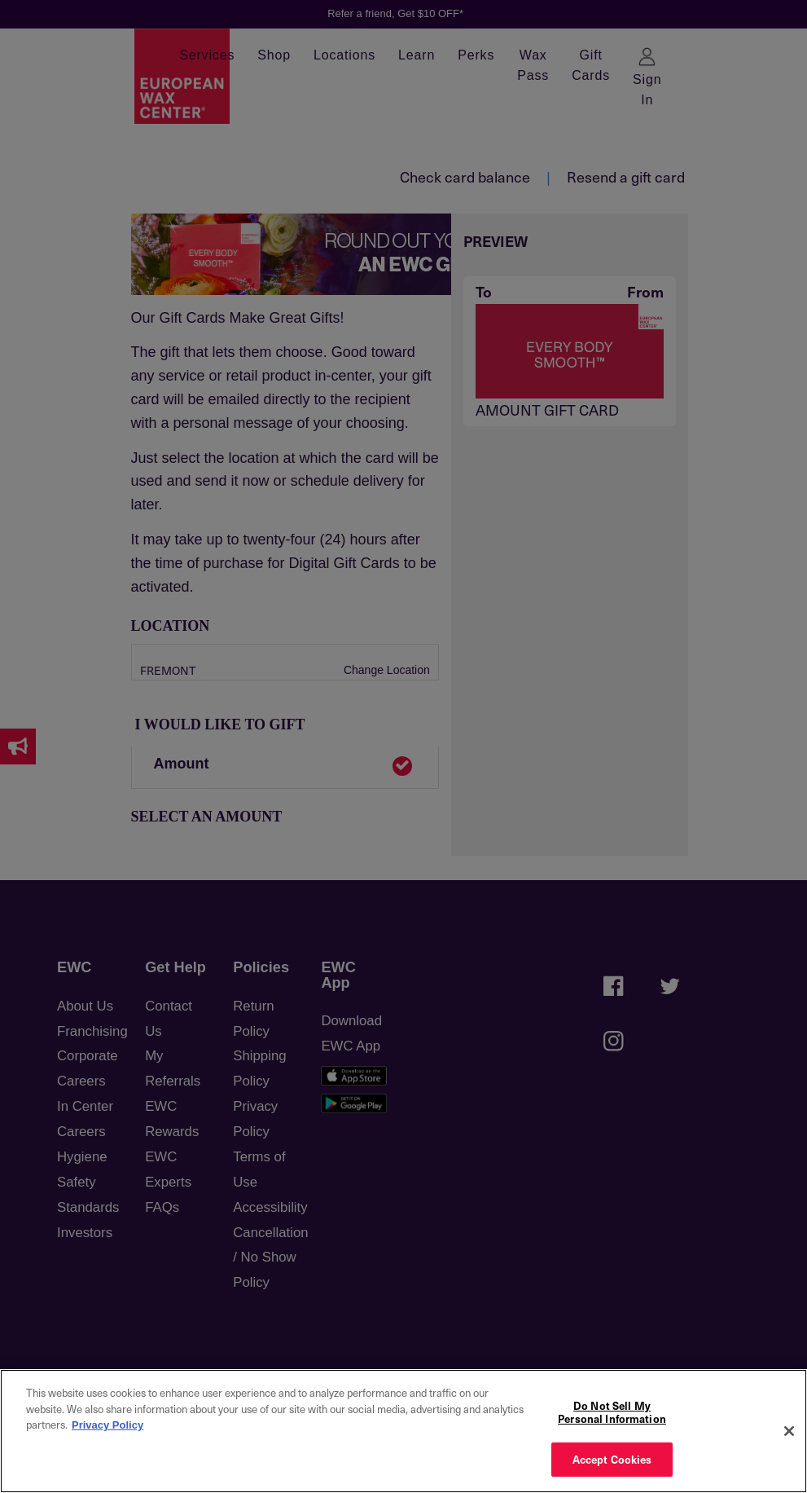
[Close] (789, 1431)
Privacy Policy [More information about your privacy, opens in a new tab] (107, 1425)
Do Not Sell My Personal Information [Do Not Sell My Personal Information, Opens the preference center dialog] (612, 1412)
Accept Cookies (612, 1459)
